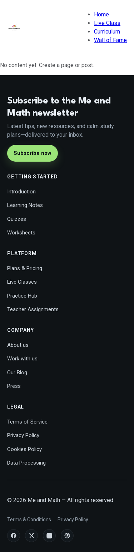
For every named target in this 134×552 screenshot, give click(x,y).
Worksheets (21, 232)
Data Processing (26, 463)
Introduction (21, 191)
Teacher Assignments (33, 309)
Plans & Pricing (24, 268)
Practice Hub (22, 296)
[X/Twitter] (31, 535)
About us (18, 345)
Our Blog (17, 372)
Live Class (107, 23)
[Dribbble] (67, 535)
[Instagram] (49, 535)
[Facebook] (13, 535)
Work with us (22, 358)
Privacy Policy (23, 435)
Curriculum (107, 31)
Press (14, 386)
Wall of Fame (110, 40)
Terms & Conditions (29, 519)
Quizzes (16, 219)
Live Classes (22, 282)
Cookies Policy (24, 449)
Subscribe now (32, 153)
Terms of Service (27, 422)
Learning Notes (25, 205)
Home (101, 14)
